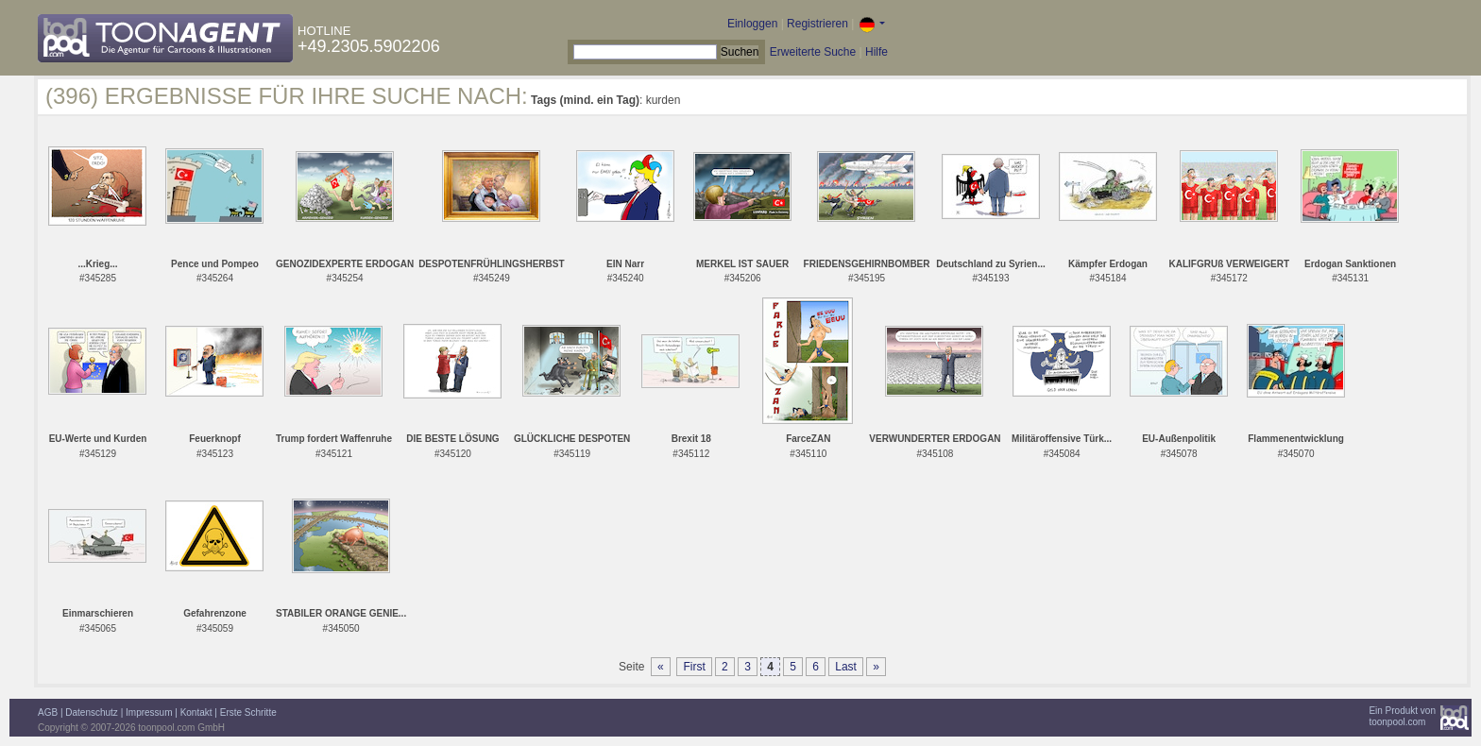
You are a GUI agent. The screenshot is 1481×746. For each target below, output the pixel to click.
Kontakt (196, 712)
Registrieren (817, 23)
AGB (48, 712)
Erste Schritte (248, 712)
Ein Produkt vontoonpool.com (1402, 716)
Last (846, 666)
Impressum (149, 712)
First (694, 666)
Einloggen (752, 23)
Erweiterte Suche (813, 52)
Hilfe (876, 52)
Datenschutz (91, 712)
